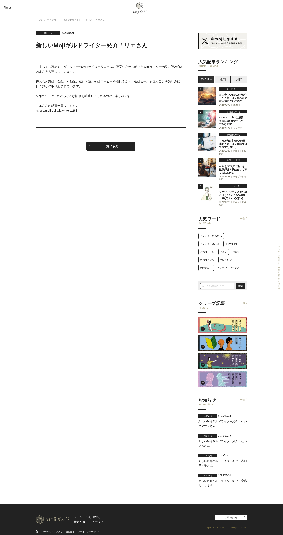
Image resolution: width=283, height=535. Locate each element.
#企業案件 (206, 264)
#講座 (236, 248)
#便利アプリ (207, 256)
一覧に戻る (111, 146)
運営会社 (70, 524)
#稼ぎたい (226, 256)
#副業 (223, 248)
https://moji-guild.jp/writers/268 (56, 110)
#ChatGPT (231, 240)
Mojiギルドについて (52, 524)
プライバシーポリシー (89, 524)
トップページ (42, 20)
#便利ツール (207, 248)
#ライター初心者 (209, 240)
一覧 (242, 215)
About (7, 7)
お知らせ (56, 20)
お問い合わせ (230, 509)
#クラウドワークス (229, 264)
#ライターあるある (211, 232)
